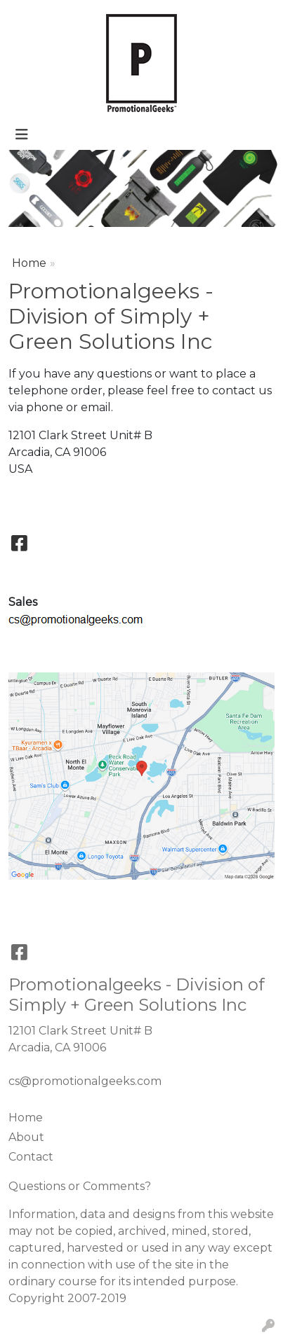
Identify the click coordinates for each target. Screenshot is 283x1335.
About (26, 1137)
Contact (30, 1156)
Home (29, 263)
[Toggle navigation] (22, 134)
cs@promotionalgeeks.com (85, 1081)
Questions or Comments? (79, 1186)
